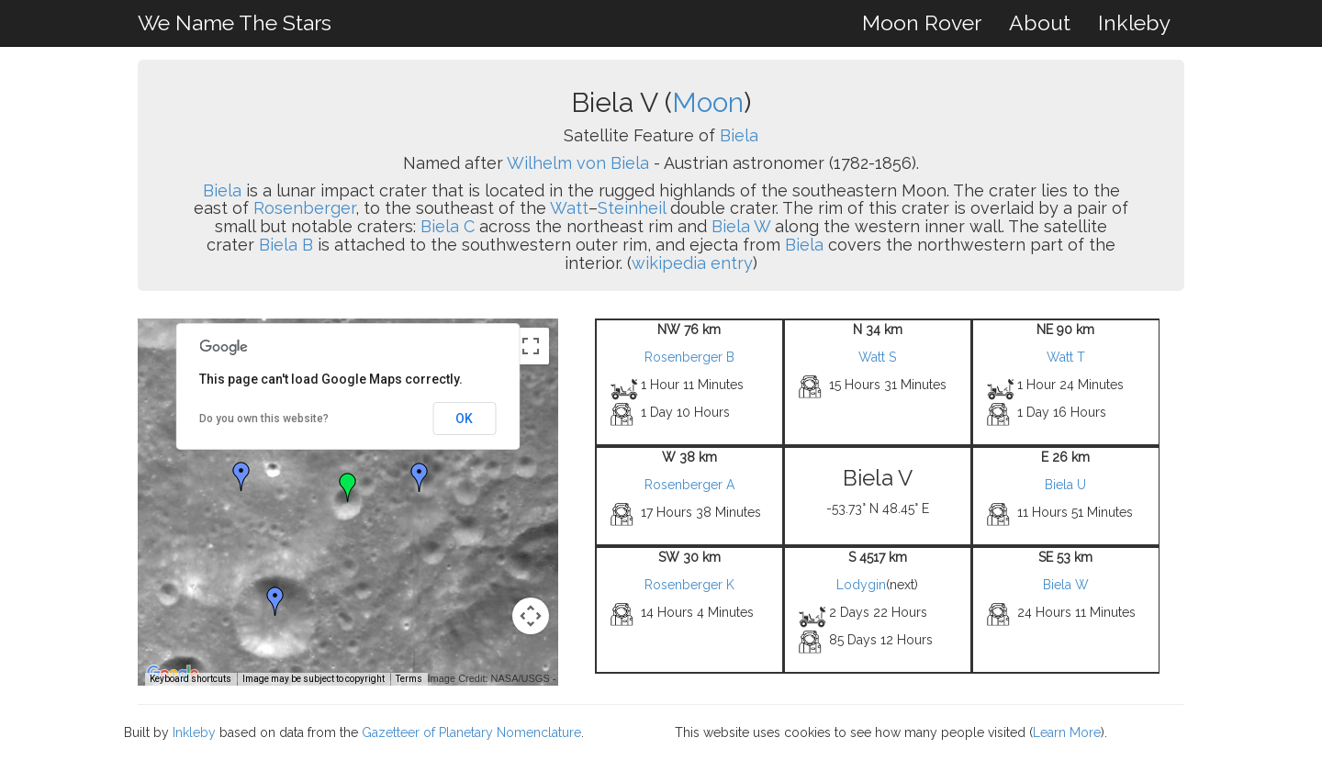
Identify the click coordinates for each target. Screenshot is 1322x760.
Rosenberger (304, 208)
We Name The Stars (234, 22)
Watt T (1066, 357)
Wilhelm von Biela (578, 163)
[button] (241, 476)
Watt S (877, 357)
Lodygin (861, 584)
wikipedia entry (692, 263)
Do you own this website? (264, 418)
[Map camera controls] (530, 616)
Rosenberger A (689, 484)
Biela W (740, 226)
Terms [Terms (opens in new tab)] (409, 679)
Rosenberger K (689, 584)
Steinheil (632, 208)
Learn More (1067, 732)
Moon (708, 102)
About (1039, 22)
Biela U (1065, 484)
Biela (739, 135)
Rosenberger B (689, 357)
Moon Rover (921, 22)
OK (464, 418)
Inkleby (1134, 22)
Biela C (447, 226)
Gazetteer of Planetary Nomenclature (471, 732)
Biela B (286, 244)
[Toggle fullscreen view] (530, 346)
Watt (569, 208)
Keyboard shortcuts (190, 679)
